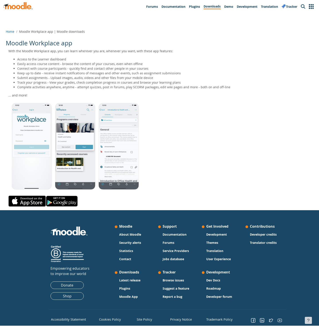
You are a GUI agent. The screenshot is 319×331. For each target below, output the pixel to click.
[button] (311, 6)
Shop (67, 296)
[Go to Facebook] (253, 320)
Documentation (175, 234)
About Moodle (130, 234)
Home (20, 31)
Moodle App (128, 296)
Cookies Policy (108, 319)
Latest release (129, 280)
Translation (214, 251)
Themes (212, 243)
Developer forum (219, 296)
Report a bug (172, 296)
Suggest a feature (176, 288)
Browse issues (173, 280)
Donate (67, 285)
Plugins (124, 288)
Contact (125, 259)
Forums (168, 243)
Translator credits (263, 243)
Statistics (126, 251)
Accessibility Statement (65, 319)
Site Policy (143, 319)
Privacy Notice (177, 319)
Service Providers (176, 251)
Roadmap (213, 288)
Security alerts (130, 243)
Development (216, 234)
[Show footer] (308, 320)
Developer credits (263, 234)
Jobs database (173, 259)
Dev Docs (213, 280)
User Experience (218, 259)
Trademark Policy (217, 319)
